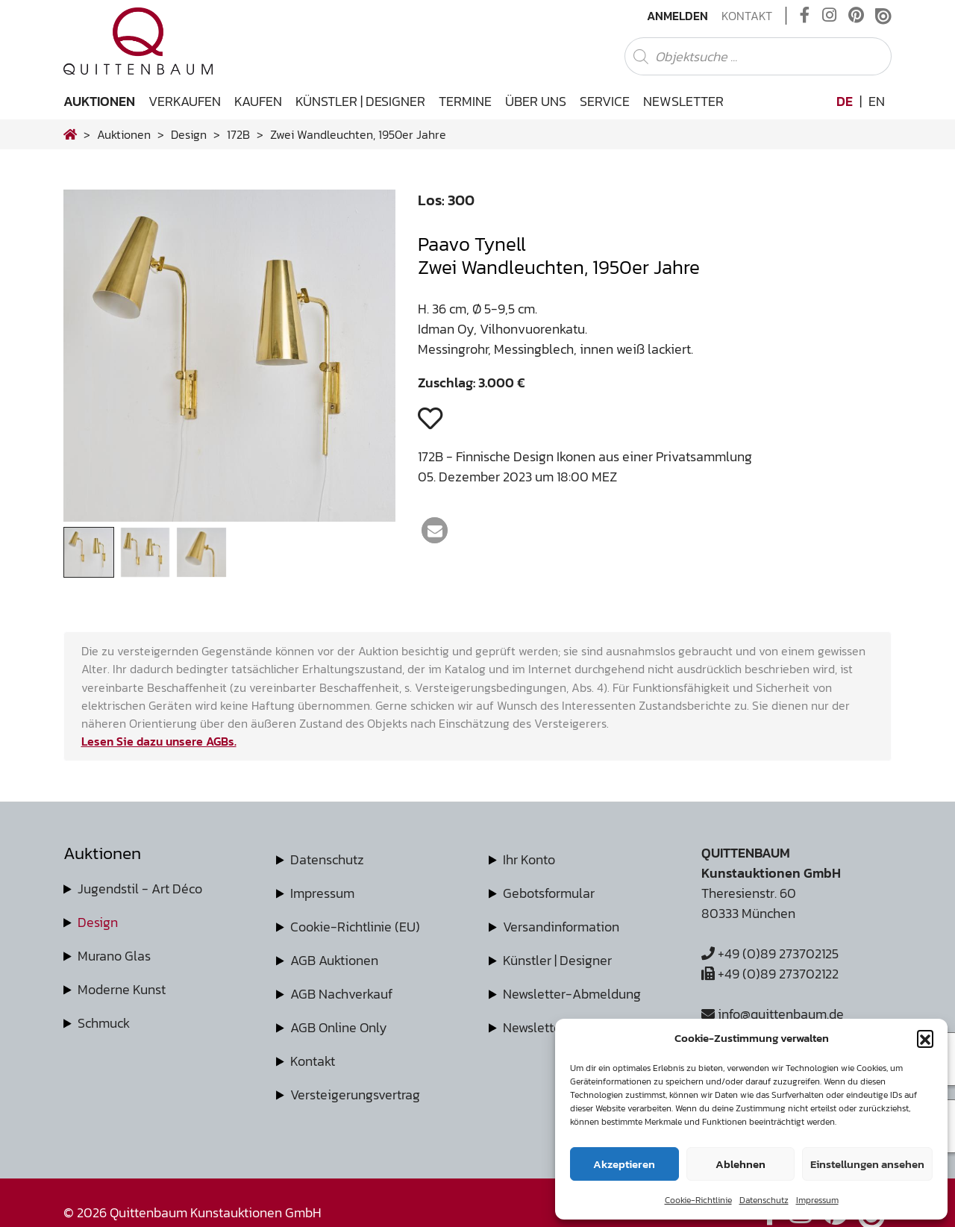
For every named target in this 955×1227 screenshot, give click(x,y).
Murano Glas (114, 956)
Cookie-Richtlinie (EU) (355, 927)
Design (98, 922)
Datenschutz (764, 1200)
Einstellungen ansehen (867, 1164)
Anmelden (677, 16)
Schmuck (104, 1023)
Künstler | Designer (360, 101)
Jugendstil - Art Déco (140, 888)
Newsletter (683, 101)
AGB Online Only (338, 1027)
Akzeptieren (624, 1164)
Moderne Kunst (122, 989)
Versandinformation (561, 927)
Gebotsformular (549, 893)
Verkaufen (184, 101)
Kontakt (746, 16)
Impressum (817, 1200)
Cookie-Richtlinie (698, 1200)
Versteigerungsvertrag (355, 1094)
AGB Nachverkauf (341, 994)
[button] (925, 1038)
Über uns (535, 101)
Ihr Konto (529, 859)
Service (605, 101)
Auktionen (99, 101)
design (189, 134)
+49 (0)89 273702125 (770, 953)
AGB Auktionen (334, 960)
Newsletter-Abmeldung (572, 994)
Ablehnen (740, 1164)
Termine (465, 101)
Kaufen (258, 101)
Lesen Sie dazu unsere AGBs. (159, 741)
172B (238, 134)
